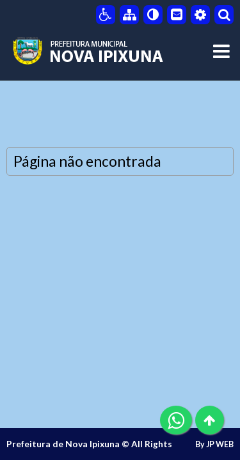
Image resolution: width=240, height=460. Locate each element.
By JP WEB (214, 444)
